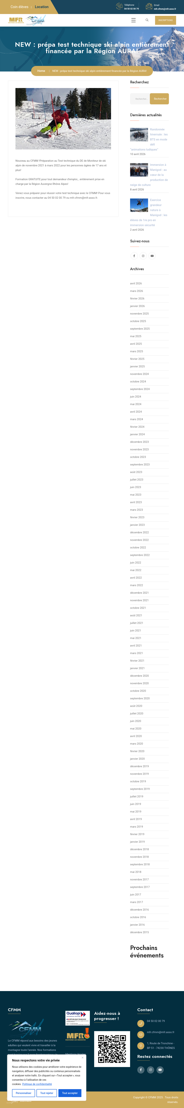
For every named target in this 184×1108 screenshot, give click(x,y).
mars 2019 (136, 826)
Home (41, 71)
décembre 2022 (139, 532)
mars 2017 (136, 902)
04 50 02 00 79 (131, 9)
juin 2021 (135, 630)
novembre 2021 (139, 600)
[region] (46, 1077)
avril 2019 (136, 819)
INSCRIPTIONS (165, 20)
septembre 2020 (140, 698)
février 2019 (137, 834)
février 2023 (137, 517)
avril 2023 (136, 502)
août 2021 (136, 615)
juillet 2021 (136, 623)
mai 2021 (135, 638)
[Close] (82, 1057)
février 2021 (137, 660)
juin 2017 (135, 894)
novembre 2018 (139, 856)
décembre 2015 (139, 932)
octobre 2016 (138, 917)
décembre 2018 (139, 849)
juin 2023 (135, 487)
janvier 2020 (137, 758)
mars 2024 (136, 419)
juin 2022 (135, 562)
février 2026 (137, 298)
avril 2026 (136, 283)
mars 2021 (136, 653)
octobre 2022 (138, 547)
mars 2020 (136, 743)
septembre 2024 (140, 389)
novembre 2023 (139, 449)
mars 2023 (136, 509)
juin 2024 (135, 396)
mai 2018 (135, 872)
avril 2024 (136, 411)
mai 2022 (135, 570)
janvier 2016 (137, 924)
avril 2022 (136, 577)
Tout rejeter (46, 1093)
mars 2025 (136, 351)
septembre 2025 (140, 328)
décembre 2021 (139, 592)
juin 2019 (135, 804)
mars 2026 (136, 291)
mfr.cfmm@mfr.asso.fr (165, 9)
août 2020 (136, 706)
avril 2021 (136, 645)
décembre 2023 (139, 442)
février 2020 (137, 751)
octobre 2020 (138, 690)
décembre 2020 (139, 675)
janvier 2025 (137, 366)
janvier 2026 (137, 306)
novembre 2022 (139, 540)
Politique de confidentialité (37, 1084)
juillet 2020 (136, 713)
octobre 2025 (138, 321)
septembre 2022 (140, 555)
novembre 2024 (139, 374)
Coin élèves (19, 7)
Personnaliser (23, 1093)
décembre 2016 (139, 909)
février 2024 (137, 426)
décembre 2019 (139, 766)
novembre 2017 (139, 879)
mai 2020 (135, 728)
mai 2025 (135, 336)
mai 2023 (135, 494)
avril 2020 (136, 736)
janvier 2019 (137, 841)
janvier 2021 (137, 668)
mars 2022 (136, 585)
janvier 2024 (137, 434)
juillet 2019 (136, 796)
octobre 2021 (138, 608)
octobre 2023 (138, 457)
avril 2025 (136, 343)
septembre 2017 (140, 887)
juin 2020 (135, 721)
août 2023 (136, 472)
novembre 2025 (139, 313)
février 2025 (137, 359)
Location (42, 7)
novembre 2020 (139, 683)
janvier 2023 (137, 525)
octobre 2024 (138, 381)
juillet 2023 (136, 479)
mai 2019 (135, 811)
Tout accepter (70, 1093)
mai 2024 (135, 404)
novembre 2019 (139, 773)
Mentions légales (75, 1054)
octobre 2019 (138, 781)
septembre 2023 (140, 464)
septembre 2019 (140, 789)
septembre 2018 (140, 864)
